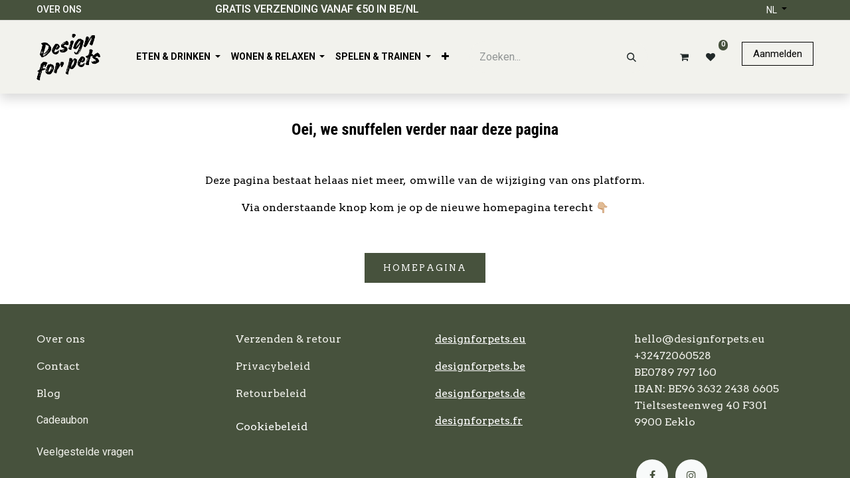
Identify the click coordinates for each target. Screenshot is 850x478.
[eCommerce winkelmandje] (682, 57)
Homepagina (425, 268)
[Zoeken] (631, 57)
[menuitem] (178, 56)
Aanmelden (777, 54)
